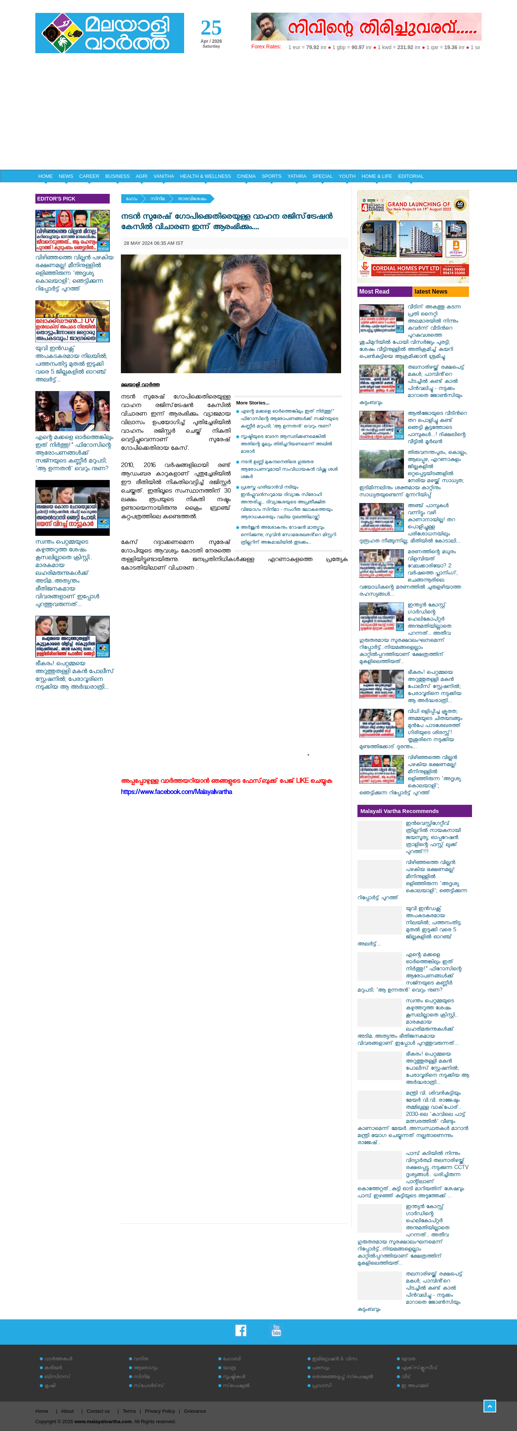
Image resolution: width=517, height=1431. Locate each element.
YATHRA (297, 176)
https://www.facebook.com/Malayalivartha (176, 793)
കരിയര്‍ (53, 1368)
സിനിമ (157, 199)
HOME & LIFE (377, 176)
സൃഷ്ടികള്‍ (234, 1377)
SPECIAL (322, 176)
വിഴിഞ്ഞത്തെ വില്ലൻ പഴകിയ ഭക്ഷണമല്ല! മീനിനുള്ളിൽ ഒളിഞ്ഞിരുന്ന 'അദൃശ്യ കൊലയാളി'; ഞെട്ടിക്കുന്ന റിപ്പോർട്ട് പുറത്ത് (74, 270)
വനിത (141, 1359)
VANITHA (164, 176)
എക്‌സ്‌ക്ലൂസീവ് (419, 1368)
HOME (45, 176)
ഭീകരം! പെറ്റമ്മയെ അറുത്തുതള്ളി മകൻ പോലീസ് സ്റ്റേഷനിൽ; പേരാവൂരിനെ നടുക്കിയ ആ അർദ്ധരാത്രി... (74, 672)
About (67, 1411)
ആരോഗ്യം (145, 1368)
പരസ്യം (320, 1368)
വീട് (406, 1377)
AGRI (142, 176)
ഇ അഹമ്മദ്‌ (415, 1386)
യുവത (408, 1359)
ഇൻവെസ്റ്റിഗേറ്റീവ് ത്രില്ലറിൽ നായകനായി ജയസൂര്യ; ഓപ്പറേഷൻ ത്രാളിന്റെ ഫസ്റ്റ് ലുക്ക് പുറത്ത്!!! (433, 838)
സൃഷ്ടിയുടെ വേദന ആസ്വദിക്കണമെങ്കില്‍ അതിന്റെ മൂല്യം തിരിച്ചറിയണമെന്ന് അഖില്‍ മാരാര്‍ (286, 445)
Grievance (195, 1411)
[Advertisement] (258, 114)
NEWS (66, 176)
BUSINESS (117, 176)
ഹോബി (232, 1359)
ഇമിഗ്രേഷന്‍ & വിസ (334, 1359)
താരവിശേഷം (192, 199)
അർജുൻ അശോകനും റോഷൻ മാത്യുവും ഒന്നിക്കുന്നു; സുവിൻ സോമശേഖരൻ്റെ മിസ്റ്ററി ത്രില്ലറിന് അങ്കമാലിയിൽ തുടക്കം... (288, 536)
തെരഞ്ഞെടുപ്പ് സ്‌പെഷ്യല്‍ (342, 1377)
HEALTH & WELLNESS (205, 176)
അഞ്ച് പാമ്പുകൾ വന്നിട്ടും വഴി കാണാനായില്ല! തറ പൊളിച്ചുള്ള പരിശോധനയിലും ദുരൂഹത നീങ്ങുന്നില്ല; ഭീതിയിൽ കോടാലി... (409, 524)
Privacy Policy (160, 1411)
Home (41, 1411)
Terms (129, 1411)
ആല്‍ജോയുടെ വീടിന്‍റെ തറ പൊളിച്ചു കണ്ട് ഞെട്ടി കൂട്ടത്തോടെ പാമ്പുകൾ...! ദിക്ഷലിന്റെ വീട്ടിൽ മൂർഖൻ (437, 428)
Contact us (98, 1411)
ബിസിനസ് (57, 1377)
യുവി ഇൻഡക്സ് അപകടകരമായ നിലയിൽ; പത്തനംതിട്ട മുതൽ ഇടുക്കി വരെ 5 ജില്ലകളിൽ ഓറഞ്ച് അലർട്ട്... (72, 361)
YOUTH (347, 176)
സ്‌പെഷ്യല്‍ (236, 1386)
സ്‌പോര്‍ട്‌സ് (149, 1386)
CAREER (89, 176)
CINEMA (246, 176)
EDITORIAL (411, 176)
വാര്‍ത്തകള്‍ (58, 1359)
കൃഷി (49, 1386)
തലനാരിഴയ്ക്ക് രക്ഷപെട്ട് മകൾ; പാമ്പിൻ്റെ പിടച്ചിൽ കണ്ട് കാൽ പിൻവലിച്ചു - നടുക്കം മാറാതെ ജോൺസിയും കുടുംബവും (412, 386)
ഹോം (131, 199)
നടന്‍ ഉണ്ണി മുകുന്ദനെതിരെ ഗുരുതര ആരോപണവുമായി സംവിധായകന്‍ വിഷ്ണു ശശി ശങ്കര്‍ (289, 470)
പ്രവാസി (321, 1386)
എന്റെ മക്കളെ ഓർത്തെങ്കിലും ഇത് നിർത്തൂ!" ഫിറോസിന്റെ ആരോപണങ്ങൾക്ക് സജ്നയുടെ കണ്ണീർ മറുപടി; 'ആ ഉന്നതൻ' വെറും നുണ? (74, 450)
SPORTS (272, 176)
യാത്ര (229, 1368)
